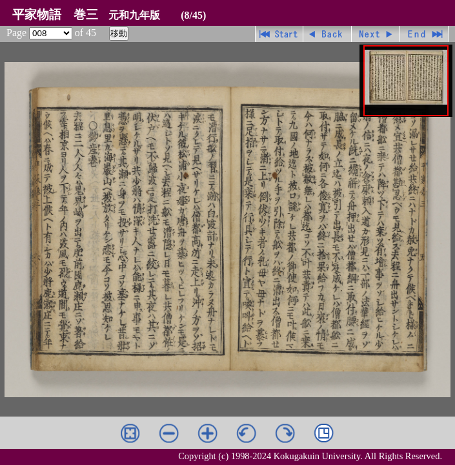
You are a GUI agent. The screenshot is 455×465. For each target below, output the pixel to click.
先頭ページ (279, 34)
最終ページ (424, 34)
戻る (327, 34)
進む (376, 34)
